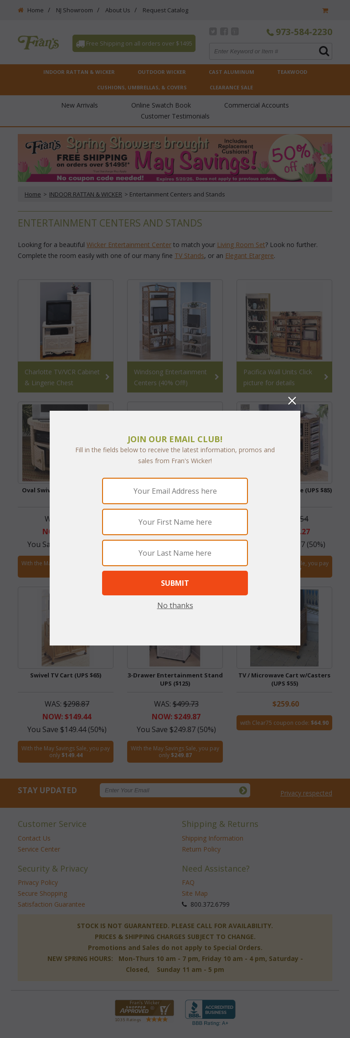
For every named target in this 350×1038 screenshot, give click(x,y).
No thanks (175, 605)
